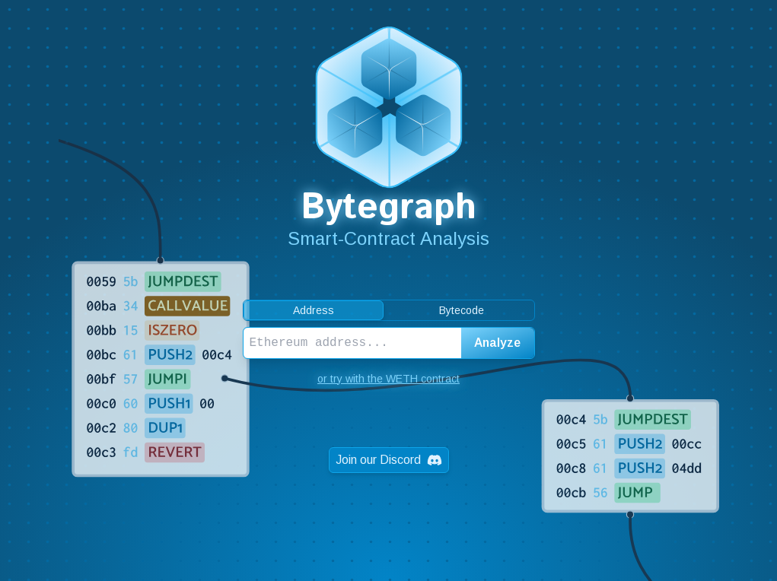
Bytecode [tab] (461, 310)
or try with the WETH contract (388, 379)
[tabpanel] (389, 343)
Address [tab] (313, 310)
